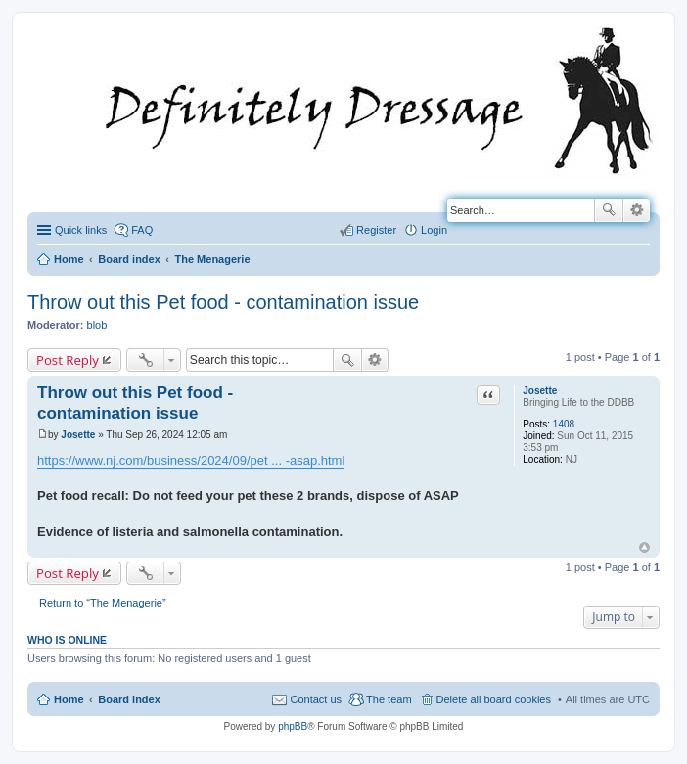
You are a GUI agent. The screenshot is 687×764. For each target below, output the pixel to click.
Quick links (81, 230)
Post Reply (67, 360)
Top (644, 547)
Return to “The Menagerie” (102, 602)
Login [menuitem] (434, 230)
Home (69, 699)
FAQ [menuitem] (142, 230)
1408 (563, 424)
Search (608, 210)
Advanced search (636, 210)
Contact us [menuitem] (316, 699)
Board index (129, 699)
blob (97, 325)
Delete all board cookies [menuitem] (493, 699)
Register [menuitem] (376, 230)
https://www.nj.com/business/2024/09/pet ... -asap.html (190, 460)
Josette (540, 390)
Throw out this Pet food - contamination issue (223, 302)
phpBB (292, 726)
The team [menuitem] (388, 699)
